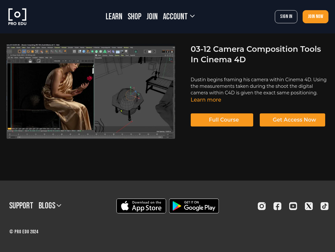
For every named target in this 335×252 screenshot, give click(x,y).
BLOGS (50, 206)
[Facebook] (277, 206)
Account (179, 17)
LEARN (114, 17)
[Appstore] (141, 206)
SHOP (134, 17)
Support (21, 206)
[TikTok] (324, 206)
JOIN (152, 17)
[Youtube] (293, 206)
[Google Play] (194, 206)
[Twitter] (309, 206)
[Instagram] (262, 206)
